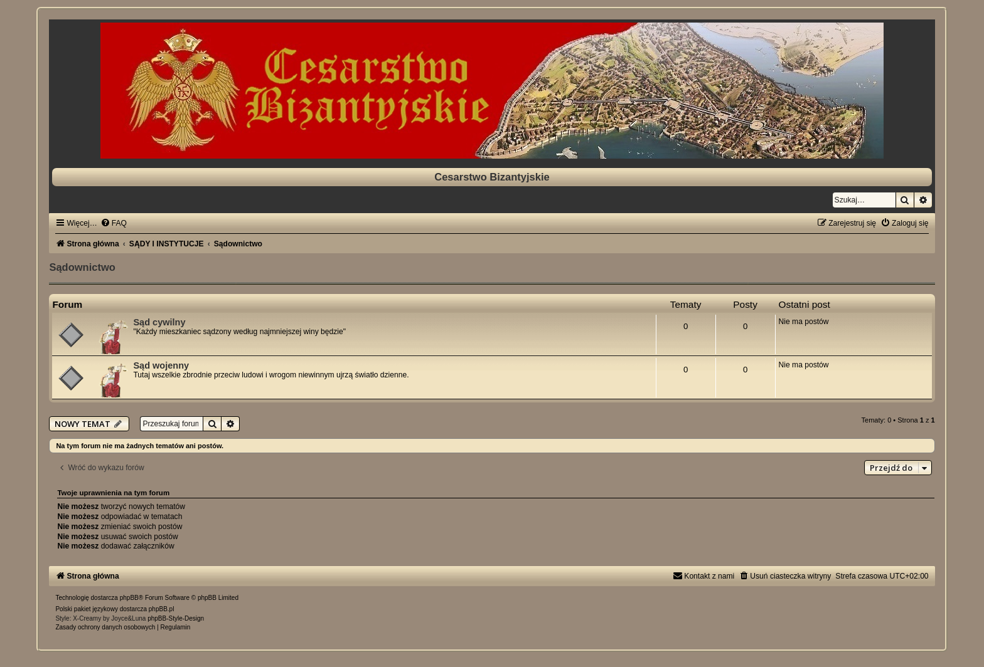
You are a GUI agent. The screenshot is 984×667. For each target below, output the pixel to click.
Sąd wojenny (161, 365)
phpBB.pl (161, 609)
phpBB (129, 597)
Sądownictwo (82, 267)
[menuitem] (113, 223)
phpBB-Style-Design (175, 618)
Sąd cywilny (159, 322)
